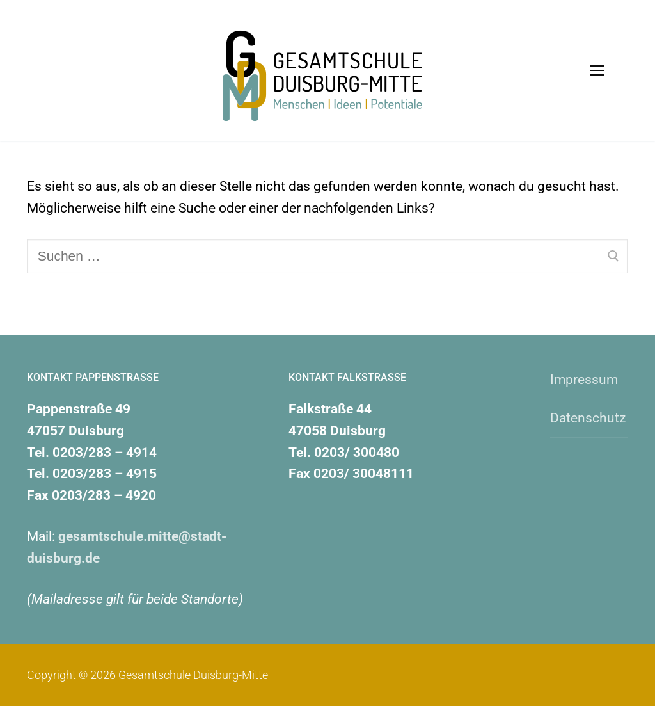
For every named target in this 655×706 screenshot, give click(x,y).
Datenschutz (588, 418)
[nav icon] (597, 70)
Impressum (584, 379)
